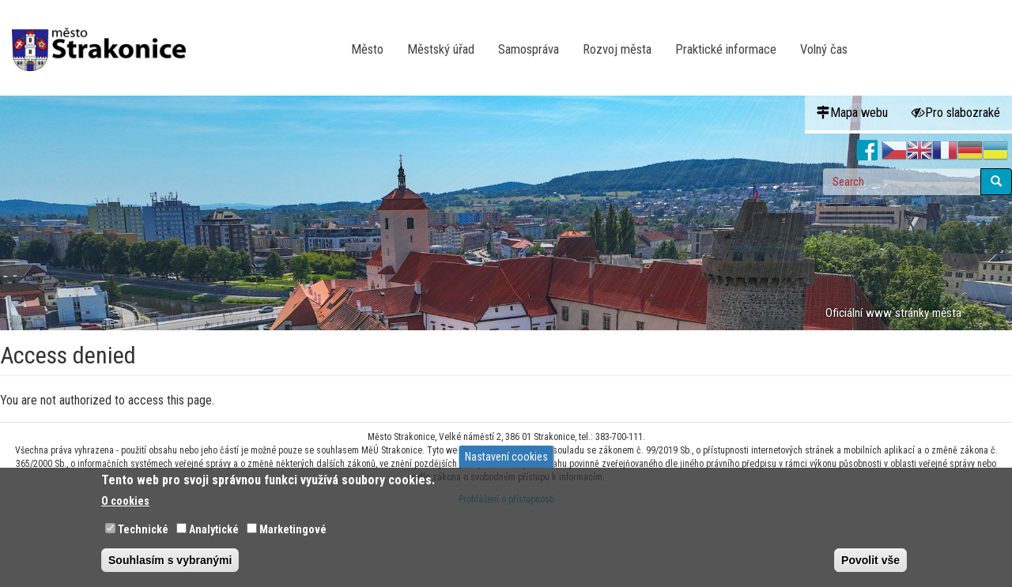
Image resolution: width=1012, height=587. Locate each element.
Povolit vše (870, 560)
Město (367, 49)
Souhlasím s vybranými (170, 560)
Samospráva (528, 49)
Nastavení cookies (506, 456)
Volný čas (824, 49)
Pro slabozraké (956, 112)
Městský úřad (440, 49)
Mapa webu (852, 112)
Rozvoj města (617, 49)
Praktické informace (725, 49)
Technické (143, 529)
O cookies (125, 501)
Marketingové (293, 529)
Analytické (214, 529)
